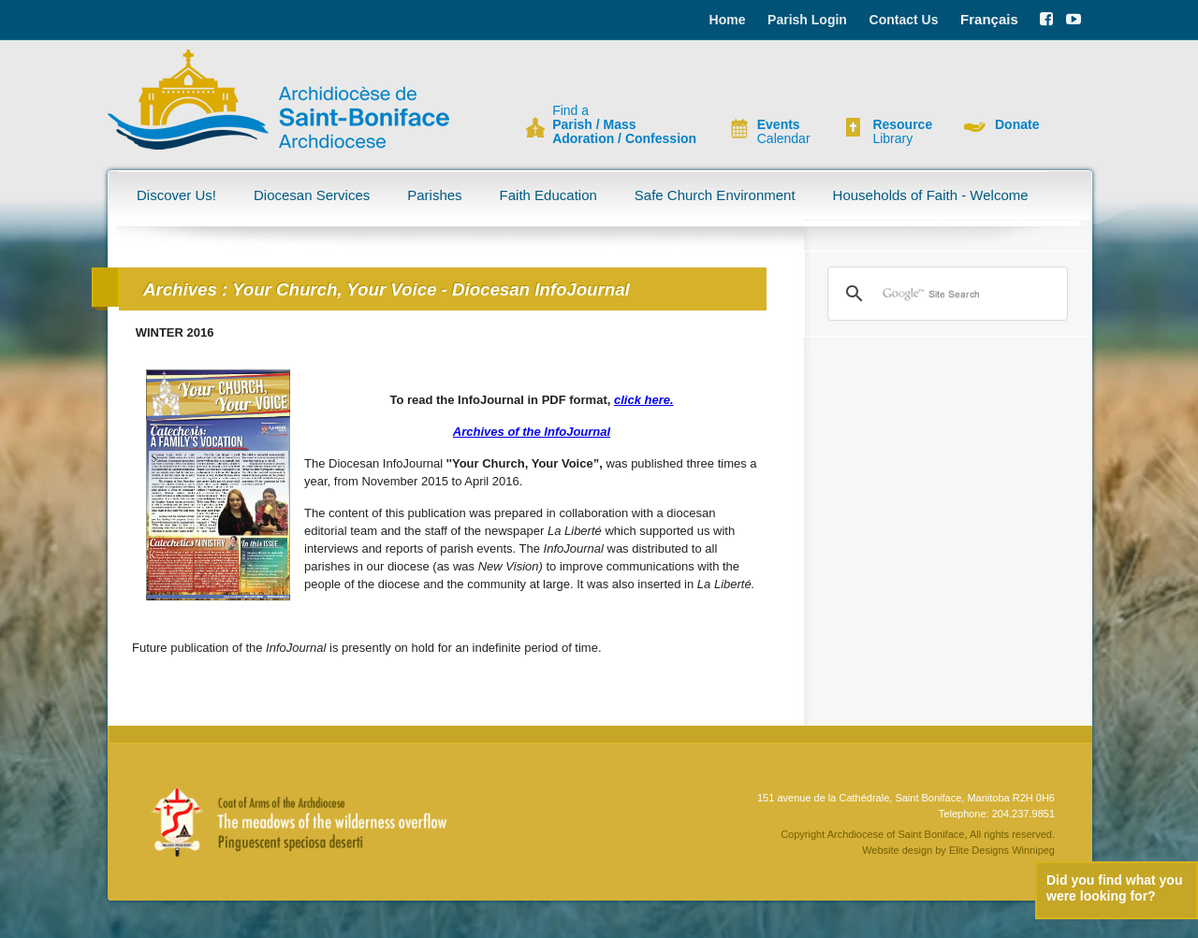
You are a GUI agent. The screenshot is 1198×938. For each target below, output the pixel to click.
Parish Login (807, 19)
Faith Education (548, 195)
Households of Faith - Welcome (931, 195)
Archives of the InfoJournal (531, 432)
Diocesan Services (312, 195)
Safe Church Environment (715, 195)
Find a (624, 125)
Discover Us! (176, 195)
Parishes (434, 195)
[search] (945, 293)
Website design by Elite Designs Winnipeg (958, 850)
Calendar (784, 132)
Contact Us (904, 19)
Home (727, 19)
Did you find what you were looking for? (1114, 888)
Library (902, 132)
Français (989, 19)
